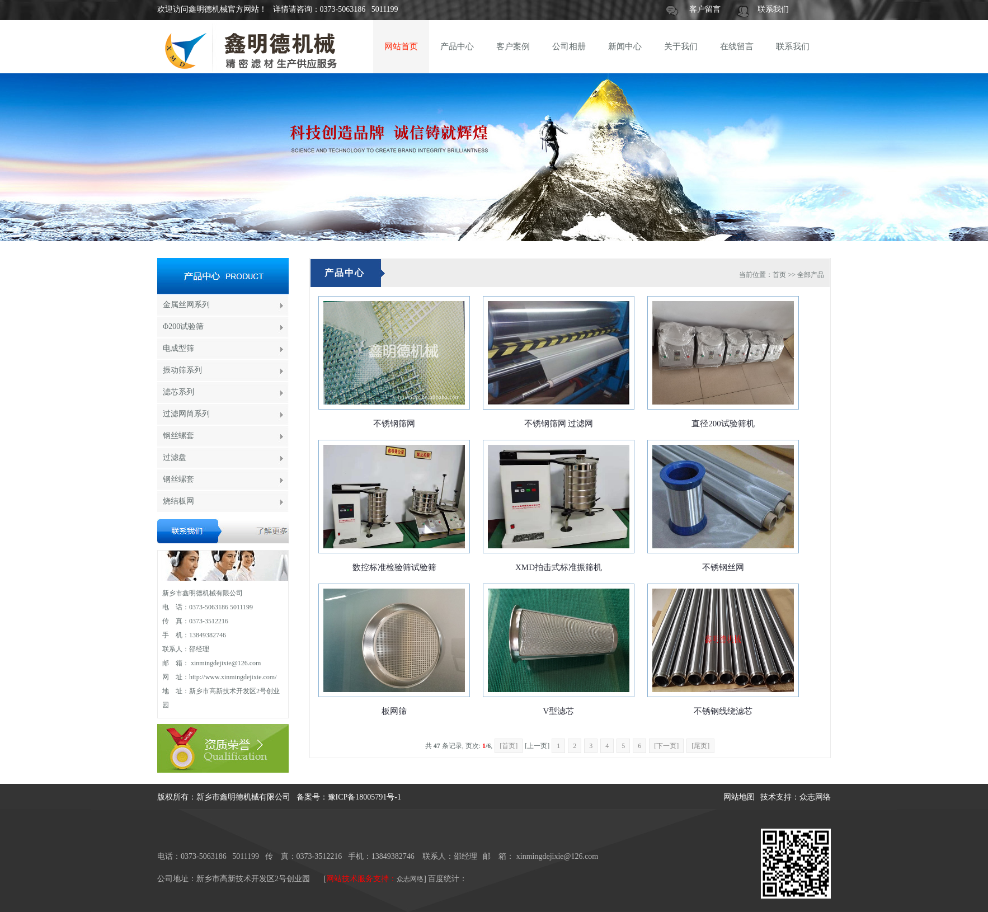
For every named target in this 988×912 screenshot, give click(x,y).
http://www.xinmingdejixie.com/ (233, 677)
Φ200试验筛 (183, 326)
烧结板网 (178, 501)
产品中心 (457, 46)
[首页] (508, 746)
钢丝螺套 (178, 435)
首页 (779, 275)
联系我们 (773, 9)
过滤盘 (174, 457)
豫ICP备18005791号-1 (364, 797)
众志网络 (815, 797)
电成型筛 (178, 348)
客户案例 (513, 46)
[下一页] (666, 746)
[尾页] (700, 746)
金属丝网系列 (186, 304)
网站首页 (401, 46)
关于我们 (681, 46)
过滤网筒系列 (186, 414)
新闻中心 (625, 46)
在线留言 (737, 46)
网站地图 (739, 797)
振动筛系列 (182, 370)
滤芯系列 (178, 392)
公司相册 (569, 46)
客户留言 (705, 9)
